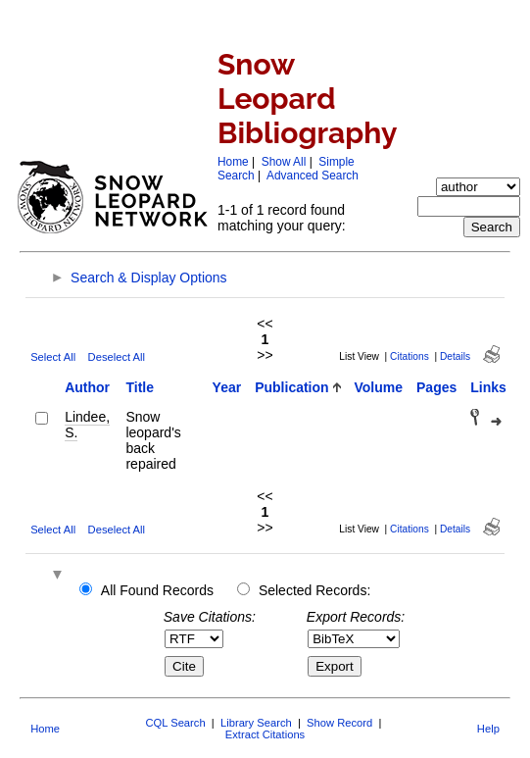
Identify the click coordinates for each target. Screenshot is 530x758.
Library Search (256, 723)
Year (227, 387)
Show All (284, 162)
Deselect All (116, 357)
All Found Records (157, 590)
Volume (379, 387)
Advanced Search (312, 175)
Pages (436, 387)
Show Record (339, 723)
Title (139, 387)
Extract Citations (265, 734)
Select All (52, 357)
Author (87, 387)
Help (488, 728)
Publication (291, 387)
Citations (409, 356)
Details (455, 356)
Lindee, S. (87, 424)
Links (488, 387)
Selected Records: (314, 590)
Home (233, 162)
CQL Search (175, 723)
